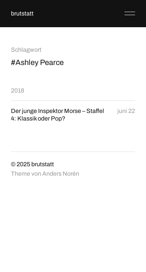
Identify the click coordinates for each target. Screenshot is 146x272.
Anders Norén (60, 173)
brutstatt (22, 13)
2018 (17, 90)
